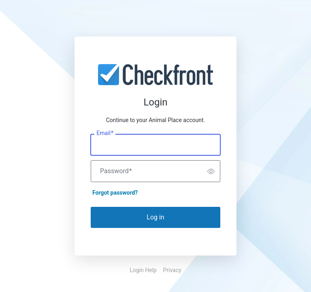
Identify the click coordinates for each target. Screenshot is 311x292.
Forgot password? (115, 192)
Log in (155, 217)
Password (116, 171)
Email (104, 133)
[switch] (211, 171)
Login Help (143, 270)
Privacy (172, 270)
